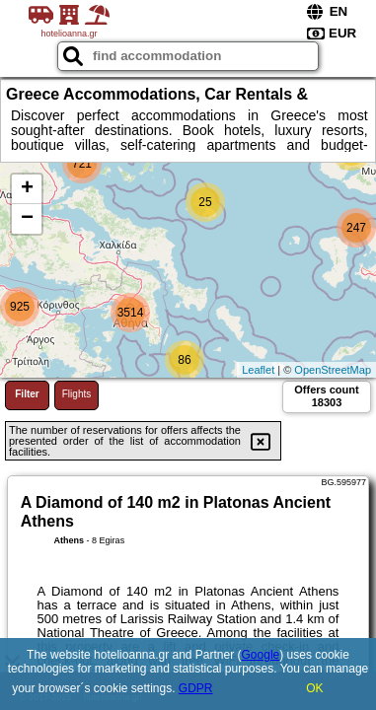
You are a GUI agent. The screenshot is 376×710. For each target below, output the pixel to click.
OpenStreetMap (332, 370)
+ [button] (27, 189)
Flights (76, 394)
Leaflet (258, 370)
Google (261, 655)
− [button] (27, 219)
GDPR (196, 688)
